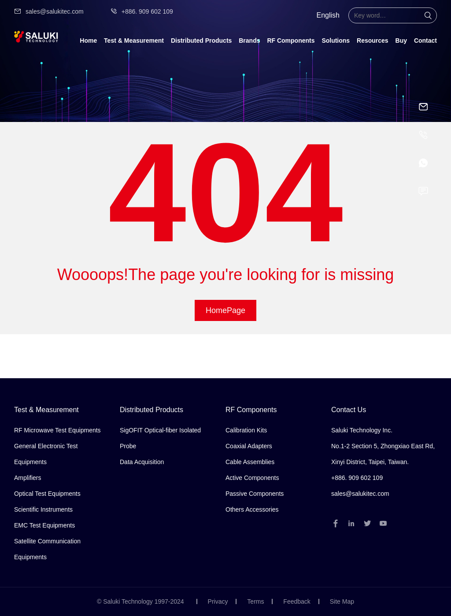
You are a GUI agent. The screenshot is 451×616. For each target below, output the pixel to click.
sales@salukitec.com (49, 11)
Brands (249, 40)
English (328, 15)
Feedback (296, 601)
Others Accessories (252, 509)
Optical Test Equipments (47, 493)
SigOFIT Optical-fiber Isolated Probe (160, 438)
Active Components (252, 477)
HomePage (225, 310)
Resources (372, 40)
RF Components (290, 40)
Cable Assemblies (250, 461)
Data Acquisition (142, 461)
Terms (255, 601)
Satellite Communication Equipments (47, 549)
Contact (425, 40)
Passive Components (255, 493)
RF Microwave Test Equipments (57, 430)
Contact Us (348, 409)
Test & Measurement (134, 40)
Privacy (218, 601)
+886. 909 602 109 (141, 11)
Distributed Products (201, 40)
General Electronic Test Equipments (46, 454)
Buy (401, 40)
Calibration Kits (246, 430)
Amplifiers (27, 477)
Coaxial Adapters (249, 446)
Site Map (342, 601)
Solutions (336, 40)
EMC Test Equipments (44, 525)
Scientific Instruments (43, 509)
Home (88, 40)
